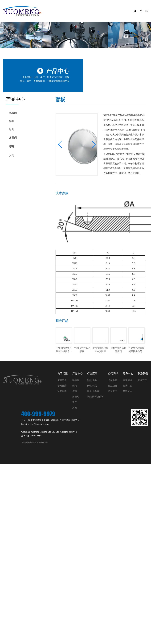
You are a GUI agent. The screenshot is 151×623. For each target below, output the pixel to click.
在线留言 (127, 391)
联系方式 (142, 380)
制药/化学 (92, 380)
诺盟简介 (61, 380)
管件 (11, 146)
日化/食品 (92, 385)
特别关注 (112, 391)
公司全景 (61, 385)
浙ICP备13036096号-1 (31, 435)
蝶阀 (11, 121)
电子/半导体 (93, 391)
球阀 (11, 129)
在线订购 (127, 385)
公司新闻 (112, 380)
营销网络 (127, 380)
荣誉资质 (61, 391)
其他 (11, 155)
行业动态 (112, 385)
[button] (60, 144)
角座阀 (13, 137)
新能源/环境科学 (95, 396)
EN (146, 11)
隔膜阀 (13, 113)
